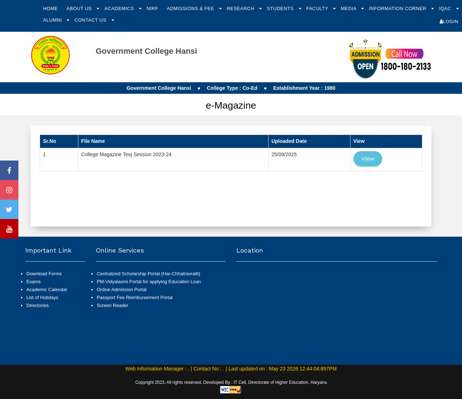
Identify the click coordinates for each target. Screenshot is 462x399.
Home (50, 8)
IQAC (446, 8)
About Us (79, 8)
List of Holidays (42, 297)
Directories (37, 305)
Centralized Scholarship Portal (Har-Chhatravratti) (148, 273)
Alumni (53, 20)
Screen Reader (112, 305)
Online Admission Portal (122, 289)
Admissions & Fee (191, 8)
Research (241, 8)
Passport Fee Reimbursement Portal (135, 297)
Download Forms (44, 273)
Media (349, 8)
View (367, 158)
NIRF (152, 8)
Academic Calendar (46, 289)
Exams (33, 281)
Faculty (318, 8)
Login (449, 21)
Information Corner (398, 8)
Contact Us (91, 20)
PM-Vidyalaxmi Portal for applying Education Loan (149, 281)
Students (281, 8)
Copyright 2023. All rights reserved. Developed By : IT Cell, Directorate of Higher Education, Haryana (231, 382)
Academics (119, 8)
